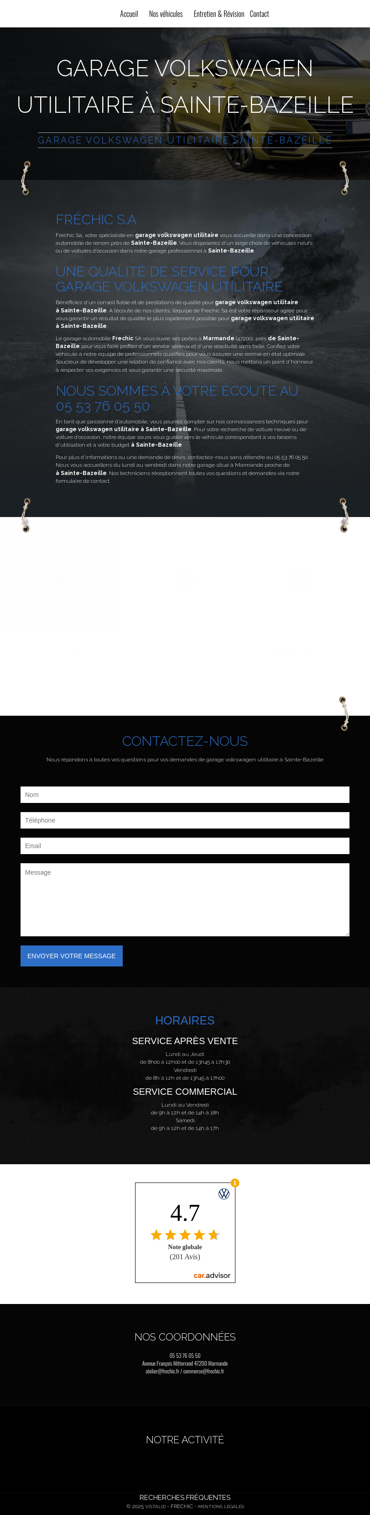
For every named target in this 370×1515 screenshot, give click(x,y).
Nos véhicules (166, 13)
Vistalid (155, 1506)
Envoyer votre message (71, 956)
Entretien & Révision (219, 13)
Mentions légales (221, 1506)
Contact (259, 13)
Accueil (129, 13)
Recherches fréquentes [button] (185, 1498)
